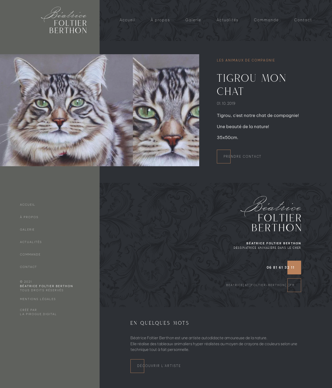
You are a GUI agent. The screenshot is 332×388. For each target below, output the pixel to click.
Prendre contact (243, 156)
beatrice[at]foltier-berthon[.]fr (260, 285)
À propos (160, 20)
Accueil (127, 20)
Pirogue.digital (41, 314)
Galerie (193, 20)
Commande (266, 20)
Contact (303, 20)
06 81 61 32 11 (281, 267)
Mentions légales (38, 299)
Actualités (228, 20)
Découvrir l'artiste (159, 366)
